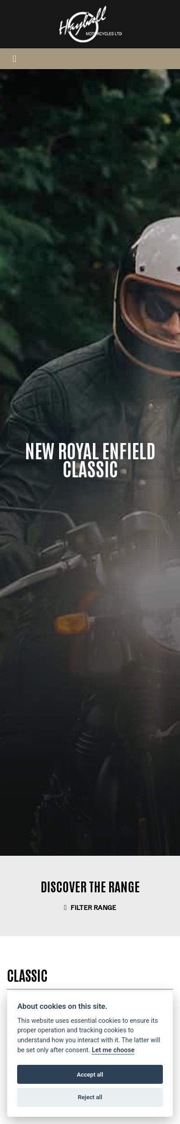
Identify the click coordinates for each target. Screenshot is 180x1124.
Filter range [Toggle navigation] (90, 907)
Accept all (90, 1074)
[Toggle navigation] (14, 58)
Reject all (90, 1097)
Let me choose (113, 1050)
